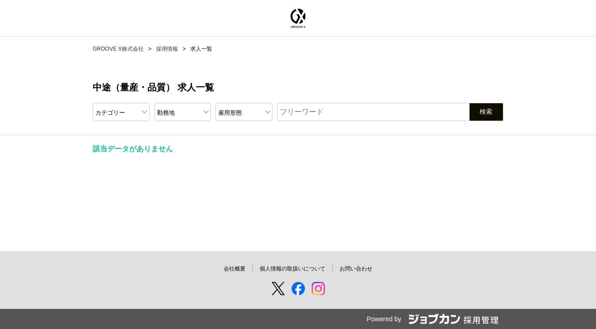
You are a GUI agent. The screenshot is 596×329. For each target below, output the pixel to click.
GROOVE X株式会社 (118, 49)
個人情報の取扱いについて (292, 268)
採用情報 (167, 49)
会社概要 (235, 268)
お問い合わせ (356, 268)
